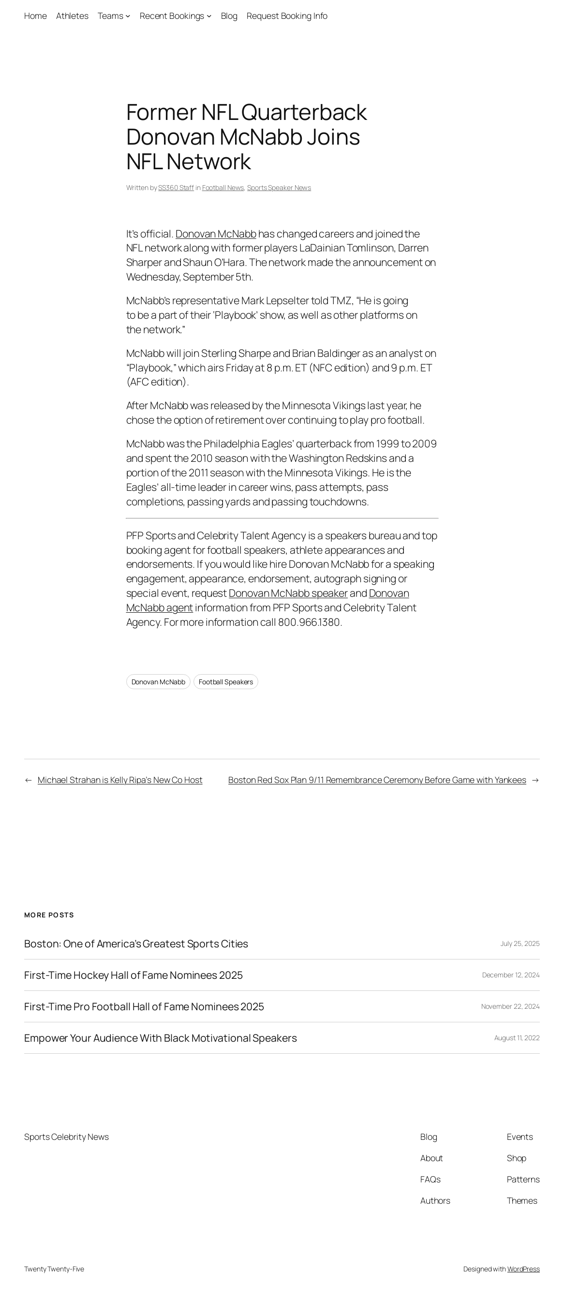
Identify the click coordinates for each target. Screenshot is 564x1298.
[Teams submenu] (128, 15)
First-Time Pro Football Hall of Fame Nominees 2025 (144, 1006)
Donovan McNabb (216, 233)
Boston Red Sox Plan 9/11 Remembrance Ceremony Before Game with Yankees (377, 779)
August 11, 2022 (517, 1037)
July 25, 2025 (520, 943)
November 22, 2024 (510, 1006)
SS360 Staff (176, 187)
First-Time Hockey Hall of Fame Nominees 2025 (133, 975)
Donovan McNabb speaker (288, 593)
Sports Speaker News (279, 187)
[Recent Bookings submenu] (209, 15)
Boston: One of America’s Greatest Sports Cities (136, 943)
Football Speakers (226, 681)
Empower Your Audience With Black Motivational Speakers (160, 1038)
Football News (223, 187)
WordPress (523, 1268)
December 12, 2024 (511, 974)
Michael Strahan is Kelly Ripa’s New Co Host (120, 779)
